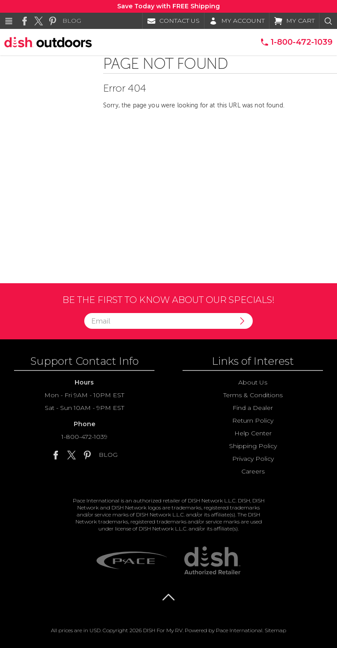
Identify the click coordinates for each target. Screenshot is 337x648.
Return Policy (252, 420)
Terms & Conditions (253, 395)
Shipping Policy (253, 446)
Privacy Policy (253, 459)
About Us (252, 382)
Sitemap (275, 630)
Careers (253, 471)
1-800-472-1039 (84, 437)
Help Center (253, 433)
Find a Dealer (253, 408)
